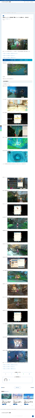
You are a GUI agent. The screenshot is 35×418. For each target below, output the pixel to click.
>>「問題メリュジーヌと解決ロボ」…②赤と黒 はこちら (9, 55)
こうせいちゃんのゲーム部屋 (6, 1)
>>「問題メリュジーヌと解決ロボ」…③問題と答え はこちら (10, 57)
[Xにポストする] (1, 126)
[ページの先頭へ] (33, 416)
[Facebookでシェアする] (1, 127)
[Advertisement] (17, 7)
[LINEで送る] (1, 130)
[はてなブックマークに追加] (1, 128)
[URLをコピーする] (1, 131)
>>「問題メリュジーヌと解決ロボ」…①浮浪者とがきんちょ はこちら (11, 53)
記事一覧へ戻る (17, 387)
